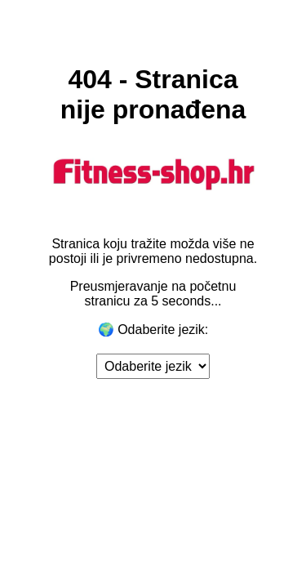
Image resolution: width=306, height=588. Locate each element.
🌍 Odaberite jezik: (153, 329)
